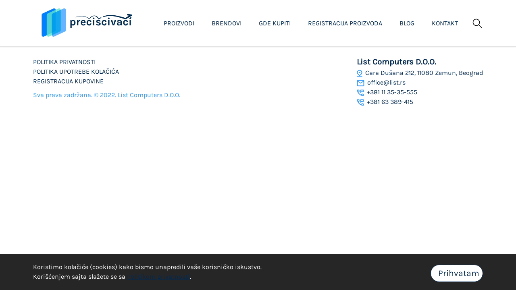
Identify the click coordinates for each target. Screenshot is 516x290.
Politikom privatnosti (158, 276)
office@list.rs (381, 82)
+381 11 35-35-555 (387, 92)
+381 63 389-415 (385, 102)
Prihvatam (458, 273)
